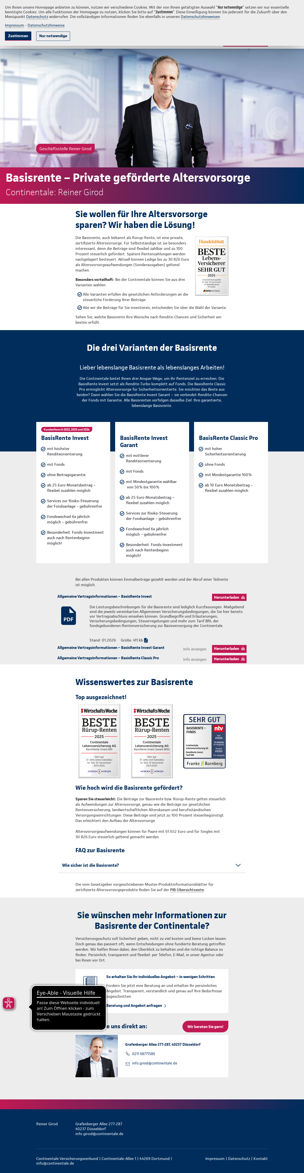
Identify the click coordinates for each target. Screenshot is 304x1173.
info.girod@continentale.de (154, 1063)
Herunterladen (226, 597)
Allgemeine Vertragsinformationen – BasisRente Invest (104, 596)
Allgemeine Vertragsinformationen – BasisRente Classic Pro (108, 658)
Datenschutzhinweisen (200, 16)
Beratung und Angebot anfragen (134, 1005)
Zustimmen (18, 35)
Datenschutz (37, 16)
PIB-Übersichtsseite (187, 889)
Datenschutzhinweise (46, 25)
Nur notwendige (53, 35)
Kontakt (260, 1158)
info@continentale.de (55, 1163)
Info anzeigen (194, 649)
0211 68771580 (143, 1054)
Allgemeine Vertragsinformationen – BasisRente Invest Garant (110, 647)
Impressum (14, 25)
